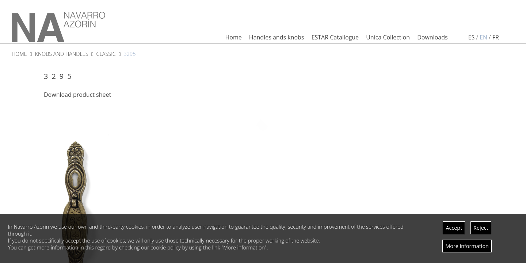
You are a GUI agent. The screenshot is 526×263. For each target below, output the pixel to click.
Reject (480, 227)
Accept (454, 227)
